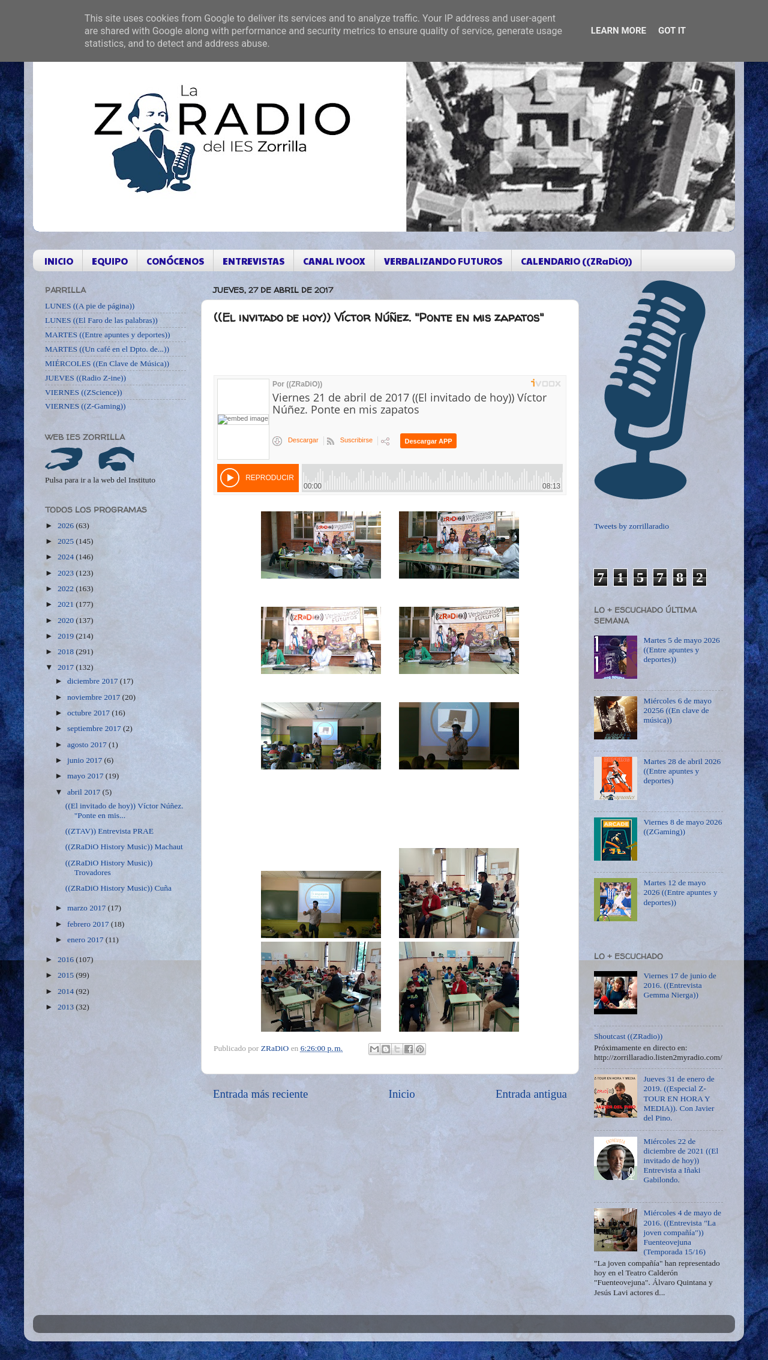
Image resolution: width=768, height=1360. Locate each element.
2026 (67, 525)
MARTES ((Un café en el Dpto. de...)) (107, 349)
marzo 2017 (87, 907)
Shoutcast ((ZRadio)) (628, 1036)
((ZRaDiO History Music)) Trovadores (108, 867)
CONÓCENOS (175, 260)
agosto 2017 (88, 744)
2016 (67, 959)
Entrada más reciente (260, 1094)
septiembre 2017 (95, 728)
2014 (67, 991)
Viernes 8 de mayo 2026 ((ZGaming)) (682, 826)
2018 (67, 651)
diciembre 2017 (93, 680)
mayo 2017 (86, 775)
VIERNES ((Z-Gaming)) (85, 406)
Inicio (402, 1094)
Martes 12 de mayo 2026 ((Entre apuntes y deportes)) (680, 892)
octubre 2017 (89, 712)
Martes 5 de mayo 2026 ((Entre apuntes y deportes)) (681, 650)
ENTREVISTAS (253, 260)
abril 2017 (85, 791)
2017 (67, 667)
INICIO (58, 260)
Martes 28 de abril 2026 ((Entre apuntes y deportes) (682, 771)
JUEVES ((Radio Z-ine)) (85, 377)
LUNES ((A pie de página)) (89, 305)
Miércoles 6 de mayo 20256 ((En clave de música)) (677, 710)
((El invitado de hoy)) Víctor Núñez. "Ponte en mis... (124, 810)
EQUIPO (110, 260)
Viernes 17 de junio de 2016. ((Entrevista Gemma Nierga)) (679, 985)
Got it (672, 30)
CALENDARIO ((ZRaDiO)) (576, 260)
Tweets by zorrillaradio (631, 526)
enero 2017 (86, 939)
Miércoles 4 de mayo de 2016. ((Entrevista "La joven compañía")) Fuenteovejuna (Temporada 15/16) (682, 1232)
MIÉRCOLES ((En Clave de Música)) (107, 363)
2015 (67, 974)
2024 (67, 556)
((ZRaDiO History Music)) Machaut (124, 846)
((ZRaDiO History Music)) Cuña (118, 887)
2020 (67, 620)
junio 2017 (85, 760)
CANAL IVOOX (334, 260)
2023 (67, 572)
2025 (67, 541)
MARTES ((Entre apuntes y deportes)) (107, 334)
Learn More (618, 30)
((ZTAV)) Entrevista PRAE (109, 830)
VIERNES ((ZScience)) (83, 392)
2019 (67, 635)
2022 (67, 588)
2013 (67, 1006)
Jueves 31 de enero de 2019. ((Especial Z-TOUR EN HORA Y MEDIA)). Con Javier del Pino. (678, 1098)
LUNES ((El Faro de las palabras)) (101, 320)
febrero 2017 (89, 923)
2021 (67, 604)
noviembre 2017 (94, 697)
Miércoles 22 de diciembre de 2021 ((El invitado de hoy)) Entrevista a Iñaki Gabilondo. (680, 1161)
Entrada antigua (531, 1094)
